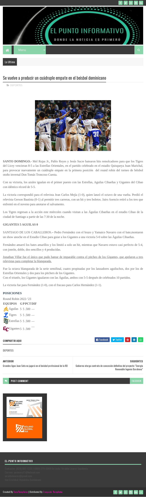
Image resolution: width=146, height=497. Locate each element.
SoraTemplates (20, 491)
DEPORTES (16, 85)
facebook (136, 380)
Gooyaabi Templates (53, 491)
